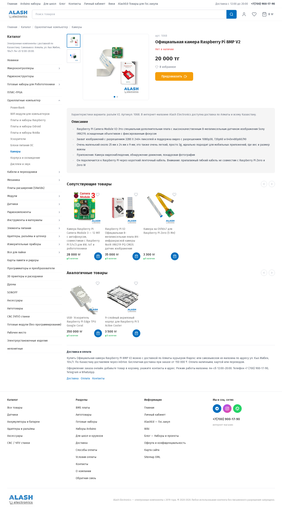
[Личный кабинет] (244, 14)
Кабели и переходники (22, 172)
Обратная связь (86, 478)
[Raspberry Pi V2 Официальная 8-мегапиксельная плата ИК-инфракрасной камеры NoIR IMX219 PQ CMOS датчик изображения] (122, 208)
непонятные (15, 348)
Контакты (74, 3)
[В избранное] (97, 194)
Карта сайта (151, 450)
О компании (83, 471)
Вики (111, 3)
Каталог (26, 27)
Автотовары (15, 308)
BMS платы (83, 407)
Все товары (14, 407)
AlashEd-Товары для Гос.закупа (138, 3)
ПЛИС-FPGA (14, 92)
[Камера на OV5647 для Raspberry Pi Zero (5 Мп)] (161, 208)
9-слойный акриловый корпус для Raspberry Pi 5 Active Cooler (122, 321)
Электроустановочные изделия (27, 340)
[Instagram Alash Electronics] (227, 408)
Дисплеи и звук (20, 164)
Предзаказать (174, 76)
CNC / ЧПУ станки (18, 443)
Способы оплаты (86, 450)
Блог (62, 3)
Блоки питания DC (21, 145)
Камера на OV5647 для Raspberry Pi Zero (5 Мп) (159, 231)
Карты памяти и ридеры (23, 260)
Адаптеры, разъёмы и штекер (26, 236)
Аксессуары (15, 300)
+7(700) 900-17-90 (263, 3)
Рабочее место (16, 332)
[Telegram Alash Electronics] (217, 408)
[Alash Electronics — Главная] (18, 14)
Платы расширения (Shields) (25, 188)
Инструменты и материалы (24, 220)
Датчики (12, 204)
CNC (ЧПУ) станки (18, 316)
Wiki (146, 429)
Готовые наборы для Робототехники (31, 84)
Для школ (50, 3)
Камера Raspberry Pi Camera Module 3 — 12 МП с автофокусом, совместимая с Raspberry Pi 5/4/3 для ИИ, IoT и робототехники (83, 238)
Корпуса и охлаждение (25, 158)
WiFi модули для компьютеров (30, 114)
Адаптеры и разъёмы (21, 429)
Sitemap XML (152, 457)
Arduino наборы (30, 3)
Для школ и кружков (89, 436)
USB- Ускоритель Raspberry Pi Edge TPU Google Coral (81, 321)
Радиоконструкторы (20, 76)
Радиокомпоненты (19, 212)
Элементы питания (19, 228)
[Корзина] (267, 14)
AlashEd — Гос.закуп (157, 421)
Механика (13, 180)
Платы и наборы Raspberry (28, 120)
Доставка (72, 378)
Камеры (77, 27)
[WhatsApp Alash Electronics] (237, 408)
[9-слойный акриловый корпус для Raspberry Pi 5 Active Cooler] (122, 297)
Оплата (85, 378)
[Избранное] (254, 14)
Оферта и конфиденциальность (165, 443)
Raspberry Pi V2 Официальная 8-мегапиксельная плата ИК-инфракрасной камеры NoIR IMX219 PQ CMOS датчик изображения (122, 238)
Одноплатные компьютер (51, 27)
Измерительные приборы (24, 244)
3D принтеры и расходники (25, 276)
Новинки (12, 60)
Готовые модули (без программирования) (34, 324)
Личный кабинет (94, 3)
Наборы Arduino (86, 429)
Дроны (11, 284)
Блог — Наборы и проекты (161, 436)
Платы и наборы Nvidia (25, 132)
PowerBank (17, 107)
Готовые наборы (86, 421)
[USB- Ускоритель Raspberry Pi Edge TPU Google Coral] (84, 297)
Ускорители (18, 139)
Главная (12, 3)
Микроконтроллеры (20, 68)
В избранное (165, 67)
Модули (12, 196)
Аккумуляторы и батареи (23, 421)
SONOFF (12, 292)
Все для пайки (16, 252)
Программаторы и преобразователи (31, 268)
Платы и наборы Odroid (25, 126)
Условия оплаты (86, 457)
